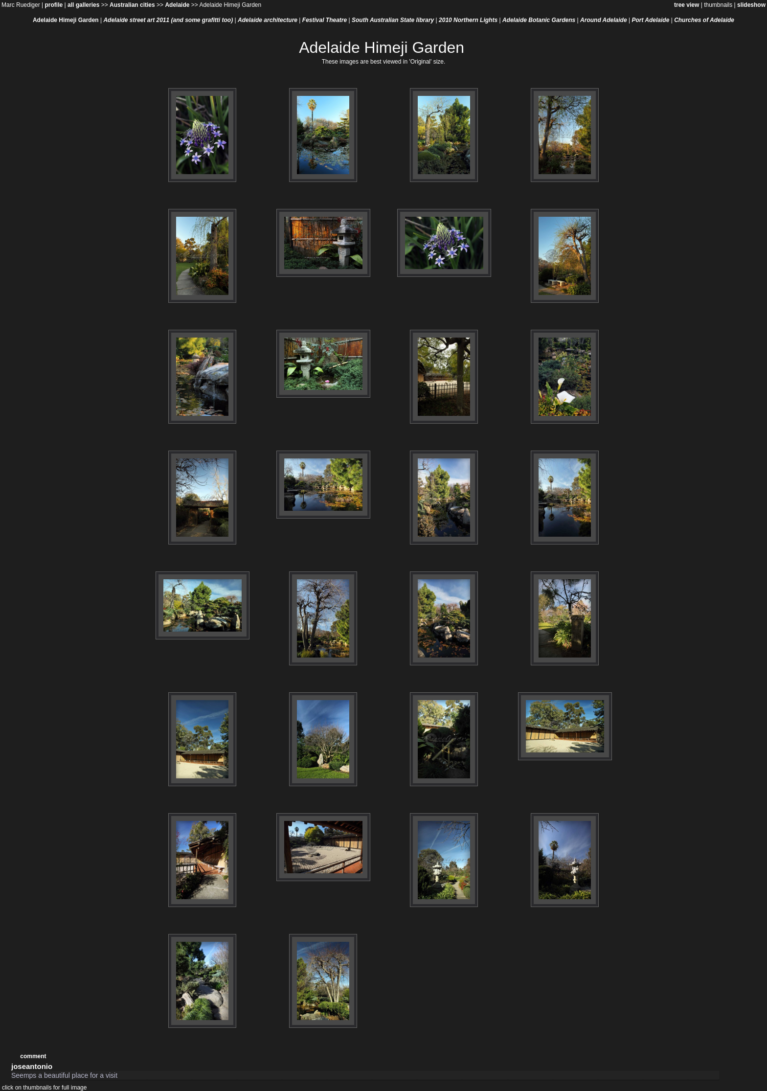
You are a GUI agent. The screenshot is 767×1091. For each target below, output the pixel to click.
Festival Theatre (324, 20)
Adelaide (177, 4)
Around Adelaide (603, 20)
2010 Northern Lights (468, 20)
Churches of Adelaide (704, 20)
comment (33, 1056)
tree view (686, 4)
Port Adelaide (650, 20)
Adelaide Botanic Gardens (538, 20)
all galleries (83, 4)
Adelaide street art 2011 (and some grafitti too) (168, 20)
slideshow (751, 4)
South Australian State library (393, 20)
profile (54, 4)
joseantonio (31, 1066)
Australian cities (132, 4)
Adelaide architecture (267, 20)
